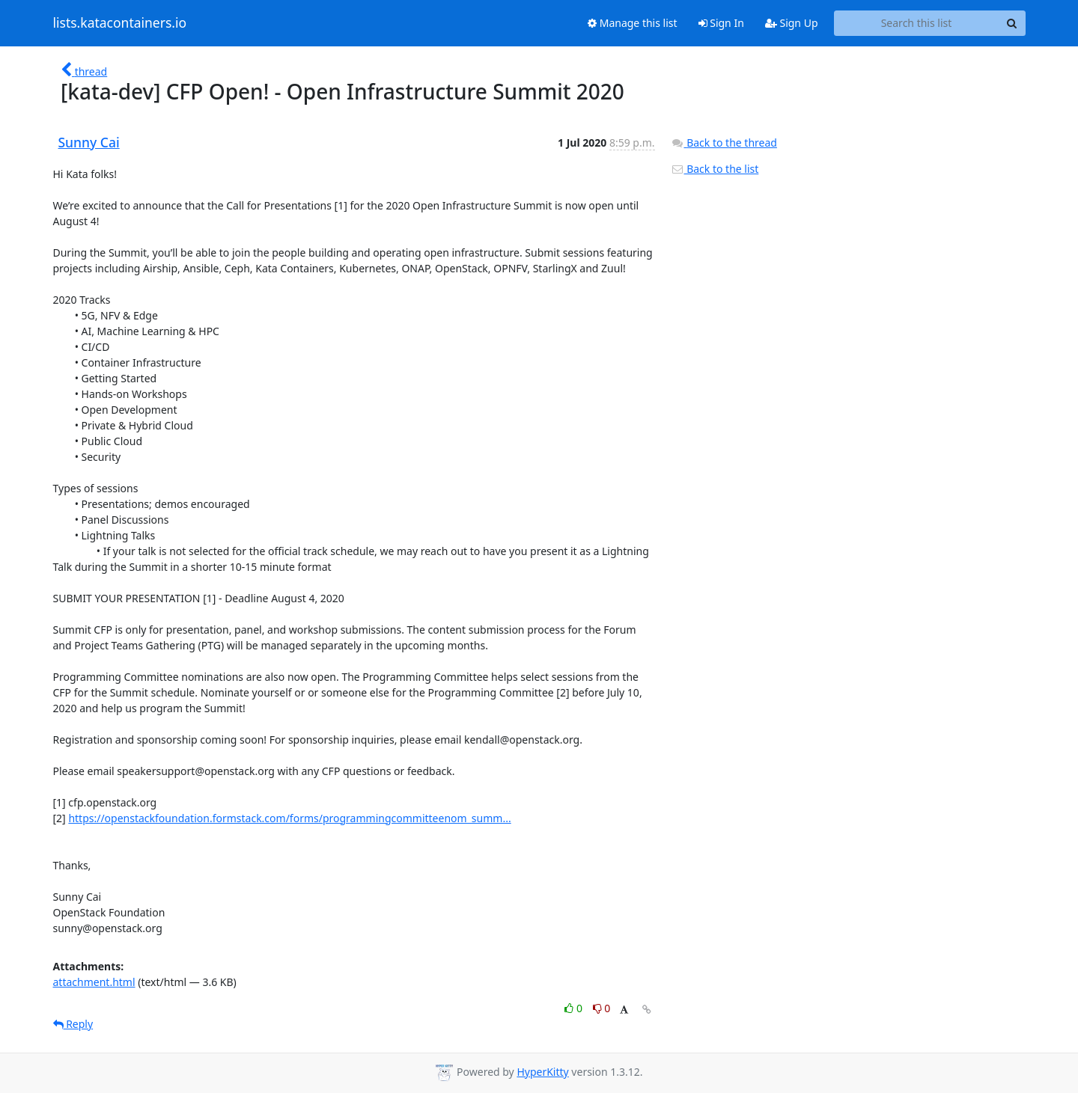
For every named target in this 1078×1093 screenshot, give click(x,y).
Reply (73, 1024)
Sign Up (791, 23)
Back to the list (715, 169)
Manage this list (632, 23)
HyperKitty (542, 1072)
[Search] (1012, 23)
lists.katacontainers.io (120, 23)
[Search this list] (916, 23)
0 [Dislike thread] (602, 1008)
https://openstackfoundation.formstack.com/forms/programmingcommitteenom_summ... (289, 818)
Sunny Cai (89, 142)
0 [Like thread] (574, 1008)
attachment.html (94, 982)
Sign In (721, 23)
